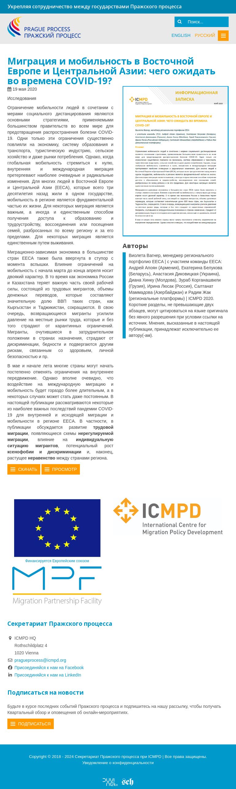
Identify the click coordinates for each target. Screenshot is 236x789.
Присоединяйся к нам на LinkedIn (44, 675)
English (180, 35)
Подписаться (34, 723)
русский (205, 35)
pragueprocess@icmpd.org (40, 660)
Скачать (27, 469)
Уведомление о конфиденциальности (118, 762)
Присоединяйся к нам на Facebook (45, 667)
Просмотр (64, 469)
